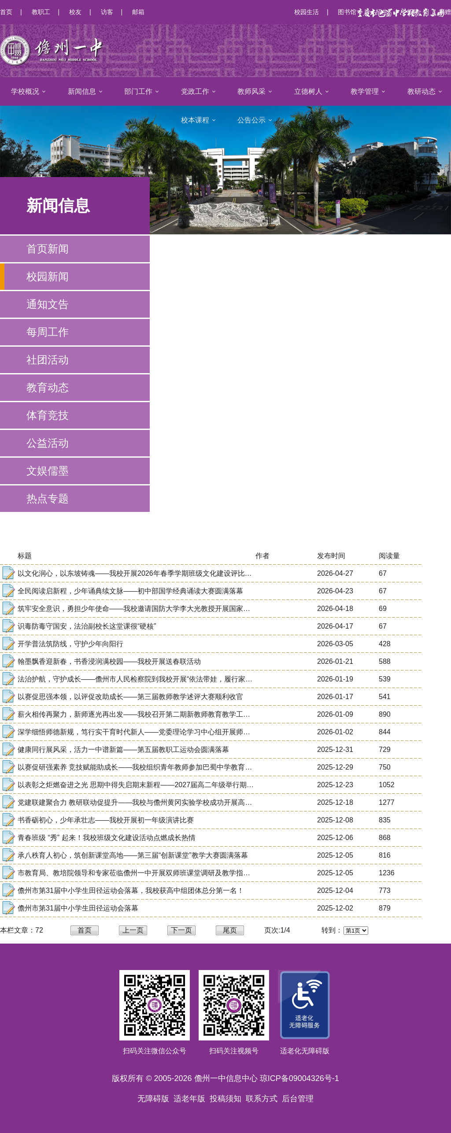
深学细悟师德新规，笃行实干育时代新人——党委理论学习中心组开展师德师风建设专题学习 (162, 732)
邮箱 (138, 11)
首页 (6, 11)
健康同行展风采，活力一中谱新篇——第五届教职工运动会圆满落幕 (123, 749)
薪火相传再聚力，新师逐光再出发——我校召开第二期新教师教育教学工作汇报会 (144, 714)
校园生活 (306, 11)
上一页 (133, 930)
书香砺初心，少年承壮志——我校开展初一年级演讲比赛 (106, 820)
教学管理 (365, 91)
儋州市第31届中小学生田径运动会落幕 (78, 908)
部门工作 (138, 91)
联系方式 (261, 1098)
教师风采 (251, 91)
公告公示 (251, 120)
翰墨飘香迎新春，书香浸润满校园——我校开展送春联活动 (109, 661)
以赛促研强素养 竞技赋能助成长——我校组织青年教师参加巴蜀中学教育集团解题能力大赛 (159, 767)
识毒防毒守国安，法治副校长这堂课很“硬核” (87, 626)
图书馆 (347, 11)
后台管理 (298, 1098)
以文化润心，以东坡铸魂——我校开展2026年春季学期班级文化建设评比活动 (138, 573)
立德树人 (308, 91)
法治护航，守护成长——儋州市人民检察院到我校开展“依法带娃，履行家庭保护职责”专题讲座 (164, 679)
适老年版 (189, 1098)
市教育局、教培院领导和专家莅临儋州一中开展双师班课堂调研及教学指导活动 (141, 873)
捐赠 (445, 11)
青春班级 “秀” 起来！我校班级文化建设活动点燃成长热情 (107, 837)
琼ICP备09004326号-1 (299, 1078)
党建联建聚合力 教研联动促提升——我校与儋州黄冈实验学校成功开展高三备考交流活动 (156, 802)
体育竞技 (47, 415)
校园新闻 (47, 276)
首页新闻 (47, 249)
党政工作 (195, 91)
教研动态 (421, 91)
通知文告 (47, 304)
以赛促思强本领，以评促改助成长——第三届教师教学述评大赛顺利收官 (130, 696)
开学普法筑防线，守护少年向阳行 (70, 644)
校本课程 (195, 120)
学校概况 (25, 91)
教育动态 (47, 387)
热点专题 (47, 498)
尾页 (230, 930)
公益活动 (47, 443)
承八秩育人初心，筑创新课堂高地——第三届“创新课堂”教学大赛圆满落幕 (133, 855)
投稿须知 (225, 1098)
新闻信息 (82, 91)
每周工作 (47, 332)
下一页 (181, 930)
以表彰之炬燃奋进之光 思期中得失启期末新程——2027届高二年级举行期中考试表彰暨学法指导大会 (174, 785)
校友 (75, 11)
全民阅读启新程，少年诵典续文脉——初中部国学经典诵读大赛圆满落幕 (130, 591)
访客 (107, 11)
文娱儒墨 (47, 471)
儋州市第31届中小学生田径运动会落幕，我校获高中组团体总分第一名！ (131, 890)
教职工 (41, 11)
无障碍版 (153, 1098)
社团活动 (47, 360)
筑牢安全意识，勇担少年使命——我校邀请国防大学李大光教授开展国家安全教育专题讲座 (158, 608)
